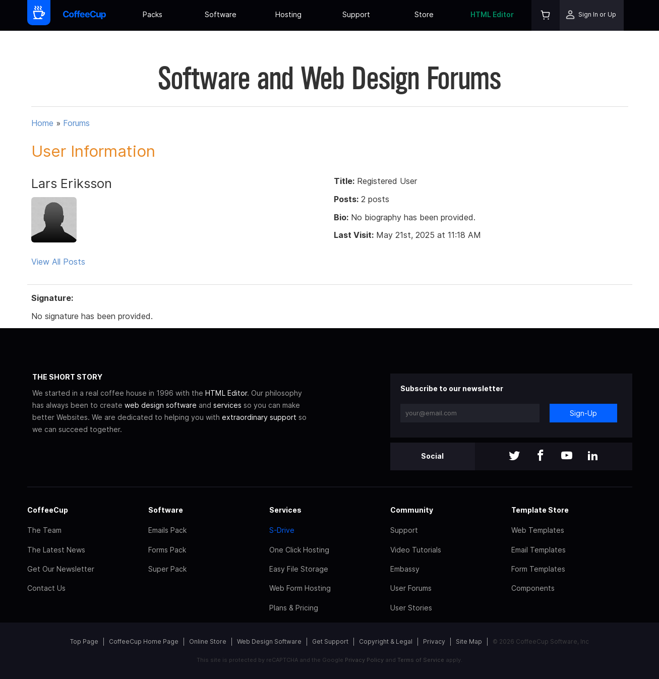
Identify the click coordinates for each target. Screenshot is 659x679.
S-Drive (281, 530)
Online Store (207, 641)
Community (411, 510)
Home (42, 123)
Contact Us (46, 588)
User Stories (411, 607)
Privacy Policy (364, 659)
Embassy (405, 569)
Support (356, 14)
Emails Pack (167, 530)
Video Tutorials (415, 549)
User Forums (411, 588)
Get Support (330, 641)
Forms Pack (167, 549)
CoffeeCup (47, 510)
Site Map (469, 641)
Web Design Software (269, 641)
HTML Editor (492, 14)
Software (220, 14)
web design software (161, 405)
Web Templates (537, 530)
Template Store (540, 510)
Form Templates (538, 569)
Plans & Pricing (293, 607)
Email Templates (538, 549)
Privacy (434, 641)
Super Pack (167, 569)
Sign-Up (583, 413)
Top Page (84, 641)
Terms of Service (420, 659)
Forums (76, 123)
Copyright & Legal (385, 641)
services (227, 405)
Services (285, 510)
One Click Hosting (299, 549)
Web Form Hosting (300, 588)
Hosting (288, 14)
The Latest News (56, 549)
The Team (44, 530)
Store (424, 14)
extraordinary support (259, 417)
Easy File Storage (298, 569)
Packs (152, 14)
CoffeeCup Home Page (143, 641)
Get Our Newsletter (60, 569)
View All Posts (58, 262)
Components (533, 588)
